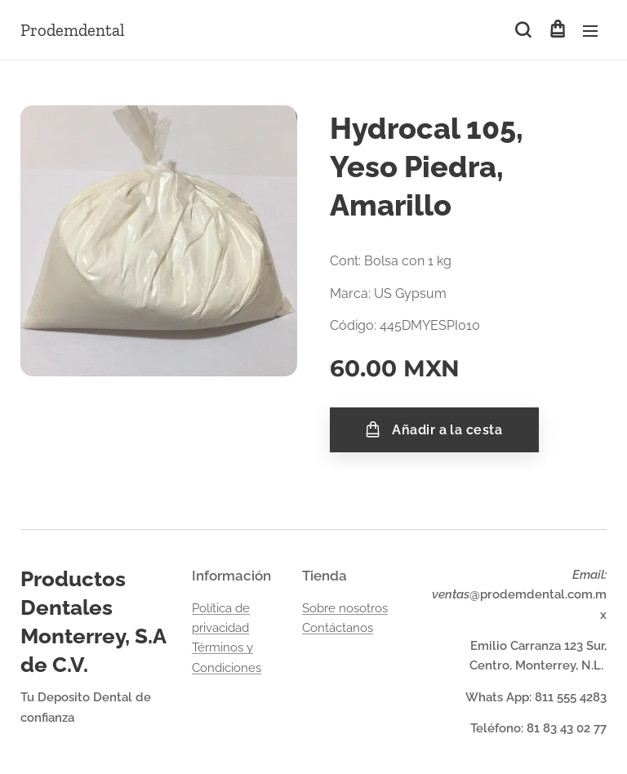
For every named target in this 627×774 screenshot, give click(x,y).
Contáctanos (337, 628)
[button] (522, 30)
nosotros (363, 608)
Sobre (320, 608)
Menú (590, 31)
